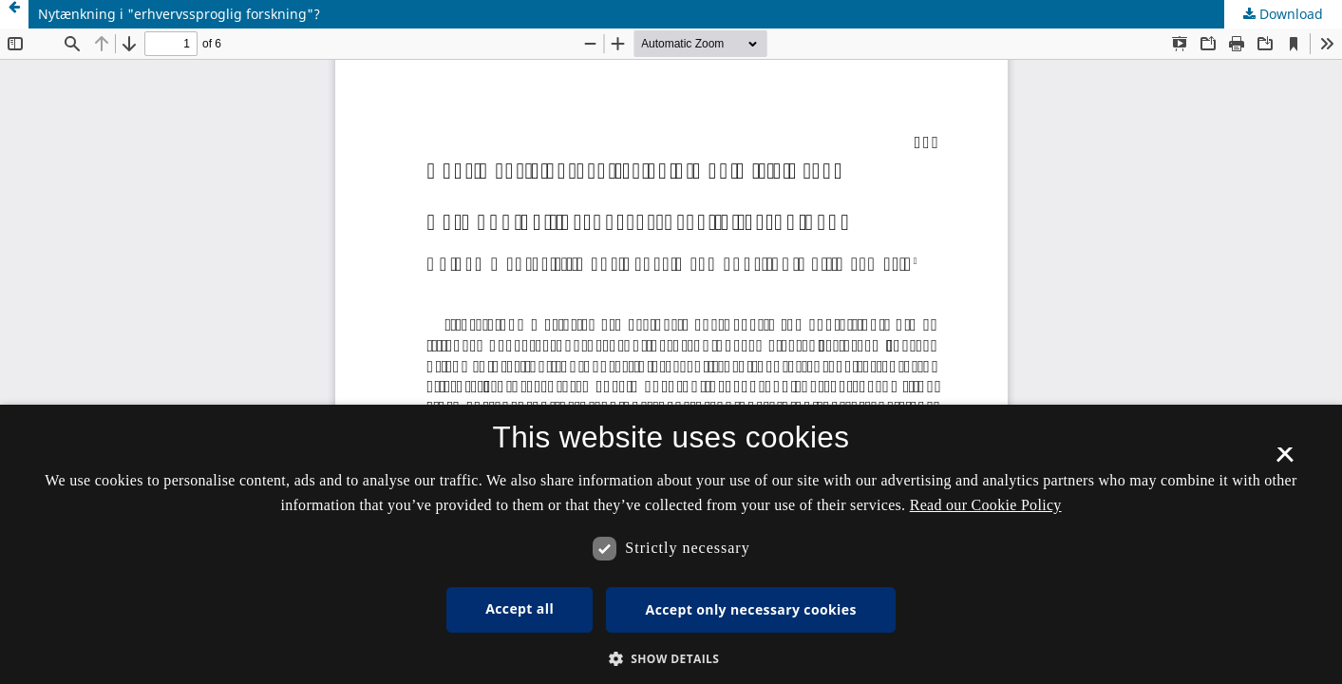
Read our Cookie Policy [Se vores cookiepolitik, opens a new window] (986, 505)
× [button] (1284, 460)
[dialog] (671, 544)
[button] (671, 659)
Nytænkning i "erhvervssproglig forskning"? (179, 14)
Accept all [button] (519, 608)
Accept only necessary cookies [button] (751, 609)
